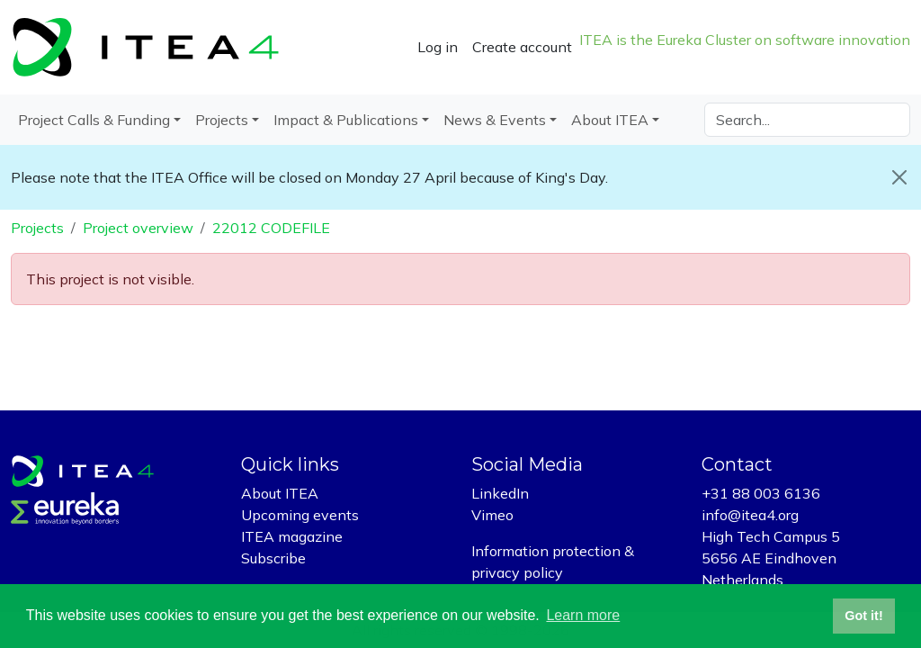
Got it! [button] (863, 615)
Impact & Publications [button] (345, 120)
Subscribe (273, 558)
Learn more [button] (583, 615)
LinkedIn (500, 493)
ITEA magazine (292, 536)
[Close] (899, 177)
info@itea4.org (750, 515)
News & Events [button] (494, 120)
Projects (37, 228)
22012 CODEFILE (271, 228)
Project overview (138, 228)
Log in (437, 47)
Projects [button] (221, 120)
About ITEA (279, 493)
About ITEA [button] (609, 120)
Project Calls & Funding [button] (94, 120)
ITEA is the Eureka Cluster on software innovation (744, 40)
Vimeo (492, 515)
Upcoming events (300, 515)
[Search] (807, 120)
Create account (522, 47)
